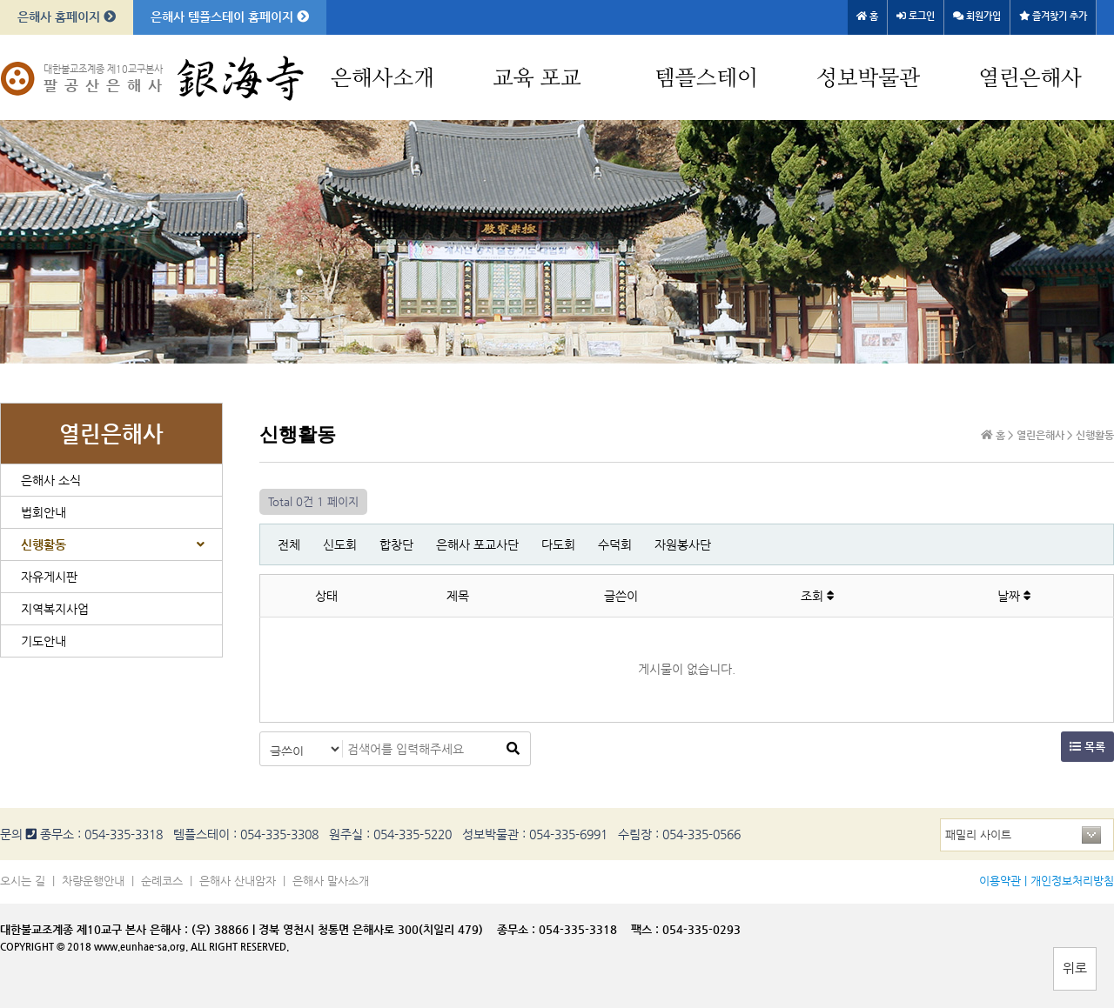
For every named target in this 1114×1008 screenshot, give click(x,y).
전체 (289, 544)
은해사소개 (382, 79)
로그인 (915, 16)
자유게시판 (49, 577)
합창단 (396, 544)
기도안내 (43, 641)
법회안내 (43, 512)
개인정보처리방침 (1072, 880)
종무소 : (518, 929)
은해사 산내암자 (237, 880)
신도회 (340, 544)
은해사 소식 (51, 480)
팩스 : (646, 929)
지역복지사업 (55, 609)
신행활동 (43, 544)
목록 (1087, 746)
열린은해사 (1030, 79)
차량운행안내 (93, 880)
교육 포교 (537, 79)
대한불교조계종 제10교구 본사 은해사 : (94, 929)
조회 (818, 596)
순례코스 (162, 880)
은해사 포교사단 (477, 544)
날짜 (1014, 596)
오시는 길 (22, 880)
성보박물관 (868, 79)
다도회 (558, 544)
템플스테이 (706, 79)
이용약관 (1000, 880)
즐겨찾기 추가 (1053, 16)
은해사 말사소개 (330, 880)
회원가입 (977, 16)
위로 (1075, 967)
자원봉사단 (682, 544)
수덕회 (615, 544)
